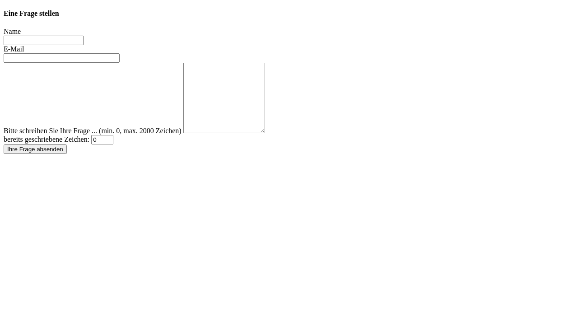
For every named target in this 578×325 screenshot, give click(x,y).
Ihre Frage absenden (35, 162)
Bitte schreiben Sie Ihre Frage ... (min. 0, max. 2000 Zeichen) (93, 144)
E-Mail (14, 49)
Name (12, 31)
